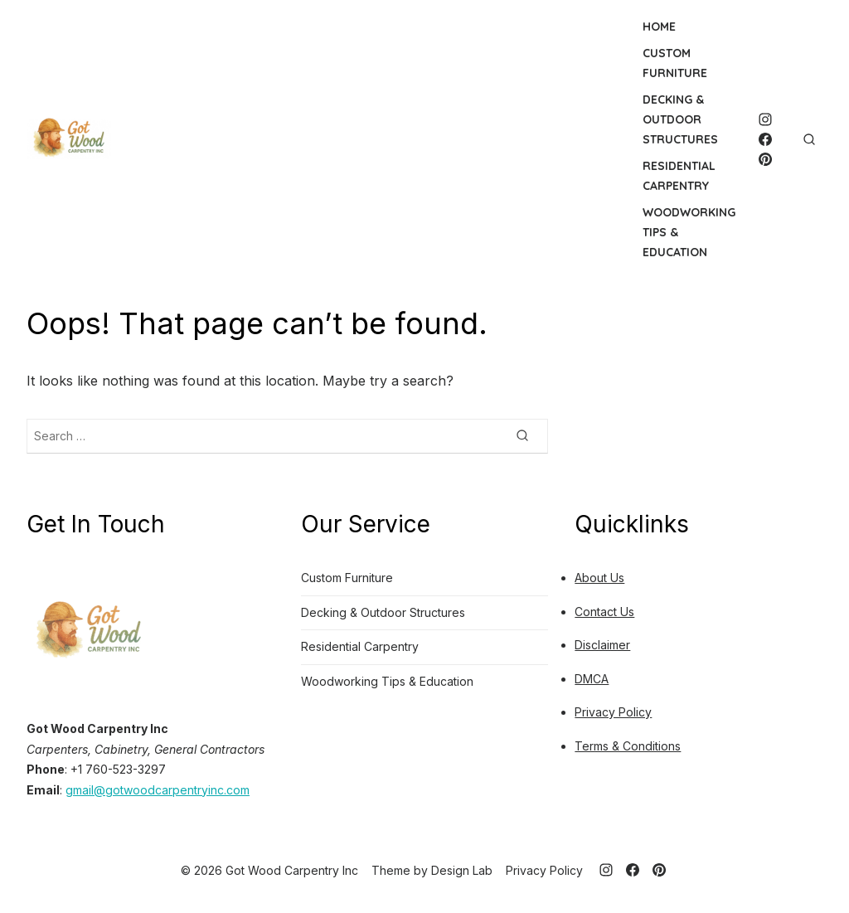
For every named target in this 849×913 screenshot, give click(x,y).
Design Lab (461, 870)
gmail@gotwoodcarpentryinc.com (157, 790)
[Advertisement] (363, 139)
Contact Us (604, 612)
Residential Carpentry (679, 175)
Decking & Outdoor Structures (680, 119)
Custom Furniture (675, 63)
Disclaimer (602, 645)
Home (659, 26)
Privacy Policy (613, 712)
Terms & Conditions (628, 746)
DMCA (592, 679)
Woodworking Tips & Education (689, 232)
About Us (599, 578)
